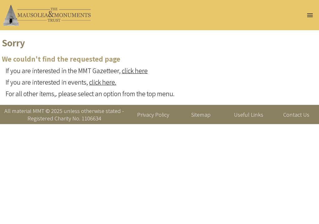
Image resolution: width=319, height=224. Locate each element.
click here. (102, 81)
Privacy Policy (153, 114)
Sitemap (201, 114)
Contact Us (296, 114)
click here (135, 70)
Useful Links (248, 114)
